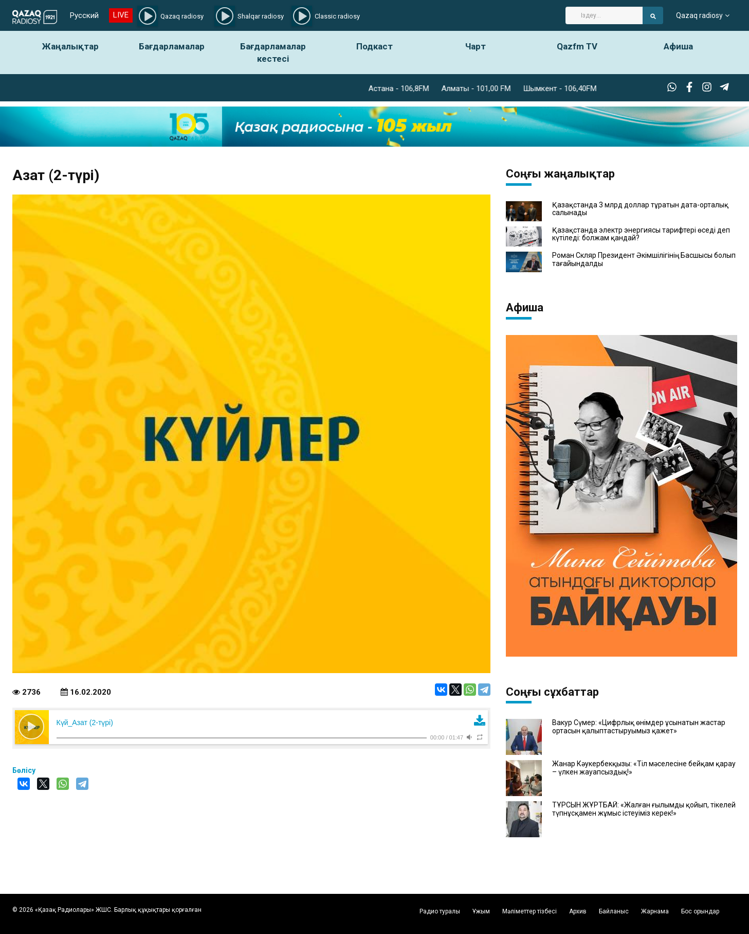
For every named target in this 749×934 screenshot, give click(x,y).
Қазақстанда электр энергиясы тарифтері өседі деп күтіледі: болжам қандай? (641, 234)
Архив (578, 911)
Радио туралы (439, 911)
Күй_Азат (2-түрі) (85, 722)
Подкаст (374, 46)
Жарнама (655, 911)
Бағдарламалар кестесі (273, 52)
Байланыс (614, 911)
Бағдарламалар (172, 46)
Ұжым (481, 911)
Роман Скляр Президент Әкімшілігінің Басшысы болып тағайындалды (644, 259)
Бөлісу (23, 770)
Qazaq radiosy (699, 15)
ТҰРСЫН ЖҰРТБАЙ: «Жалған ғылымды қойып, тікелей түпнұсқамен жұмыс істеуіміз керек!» (644, 809)
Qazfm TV (577, 46)
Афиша (678, 46)
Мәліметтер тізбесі (529, 911)
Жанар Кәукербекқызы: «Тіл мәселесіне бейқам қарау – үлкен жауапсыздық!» (644, 768)
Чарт (475, 46)
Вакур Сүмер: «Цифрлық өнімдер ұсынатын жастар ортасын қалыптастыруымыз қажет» (638, 726)
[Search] (604, 15)
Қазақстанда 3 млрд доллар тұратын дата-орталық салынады (640, 209)
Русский (84, 15)
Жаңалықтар (70, 46)
